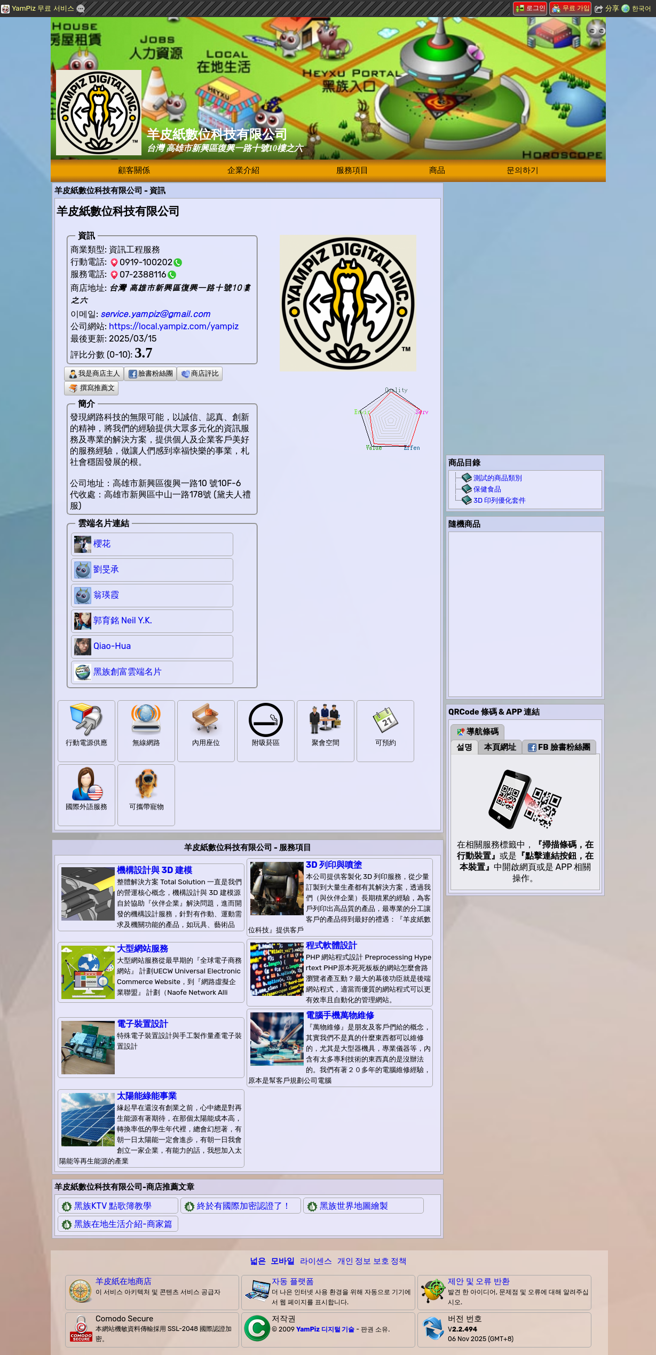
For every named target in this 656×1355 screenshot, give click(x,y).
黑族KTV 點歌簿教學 (113, 1206)
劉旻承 (106, 569)
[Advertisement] (525, 249)
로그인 (531, 8)
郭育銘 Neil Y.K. (122, 620)
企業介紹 (243, 170)
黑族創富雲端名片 (127, 672)
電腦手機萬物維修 (340, 1015)
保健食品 (487, 489)
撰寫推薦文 (92, 388)
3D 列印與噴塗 (334, 865)
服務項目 (352, 170)
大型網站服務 (142, 949)
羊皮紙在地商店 (124, 1281)
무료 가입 (571, 8)
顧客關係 (134, 170)
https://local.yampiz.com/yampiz (174, 326)
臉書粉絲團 (151, 373)
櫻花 (101, 543)
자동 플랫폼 (293, 1281)
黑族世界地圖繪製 (354, 1206)
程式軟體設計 (331, 945)
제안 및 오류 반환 (479, 1281)
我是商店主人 (94, 373)
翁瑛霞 (106, 595)
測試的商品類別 (497, 478)
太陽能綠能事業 (147, 1096)
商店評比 (200, 373)
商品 (437, 170)
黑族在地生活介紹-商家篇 (123, 1224)
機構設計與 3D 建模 (154, 870)
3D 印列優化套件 (499, 500)
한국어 (641, 8)
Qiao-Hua (112, 646)
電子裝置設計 (142, 1024)
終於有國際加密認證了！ (244, 1206)
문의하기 (523, 170)
